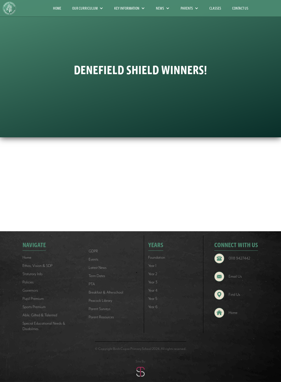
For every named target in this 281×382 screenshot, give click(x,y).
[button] (88, 8)
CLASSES (215, 8)
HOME (57, 8)
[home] (11, 8)
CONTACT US (240, 8)
